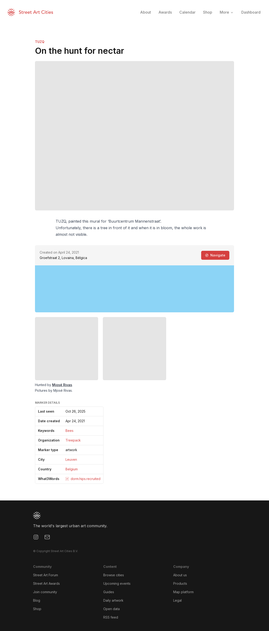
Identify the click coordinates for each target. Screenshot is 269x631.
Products (180, 583)
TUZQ (39, 42)
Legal (177, 600)
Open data (111, 609)
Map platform (183, 592)
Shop (37, 609)
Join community (45, 592)
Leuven (71, 459)
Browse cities (113, 575)
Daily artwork (113, 600)
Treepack (73, 440)
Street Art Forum (45, 575)
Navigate (215, 255)
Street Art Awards (46, 583)
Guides (108, 592)
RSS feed (110, 617)
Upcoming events (117, 583)
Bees (69, 431)
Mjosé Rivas (62, 385)
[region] (134, 288)
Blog (36, 600)
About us (180, 575)
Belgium (71, 469)
